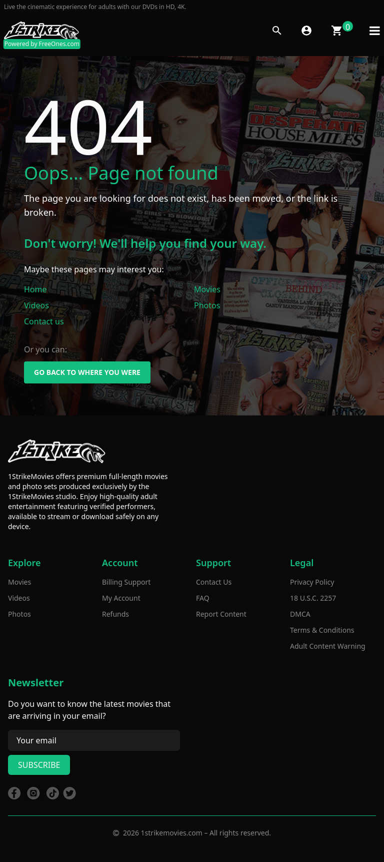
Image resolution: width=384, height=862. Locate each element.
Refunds (115, 614)
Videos (36, 305)
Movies (207, 289)
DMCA (300, 614)
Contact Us (214, 582)
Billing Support (126, 582)
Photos (207, 305)
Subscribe (39, 764)
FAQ (203, 598)
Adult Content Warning (328, 646)
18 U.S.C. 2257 (313, 598)
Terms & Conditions (322, 630)
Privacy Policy (312, 582)
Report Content (221, 614)
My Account (121, 598)
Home (35, 289)
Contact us (44, 321)
